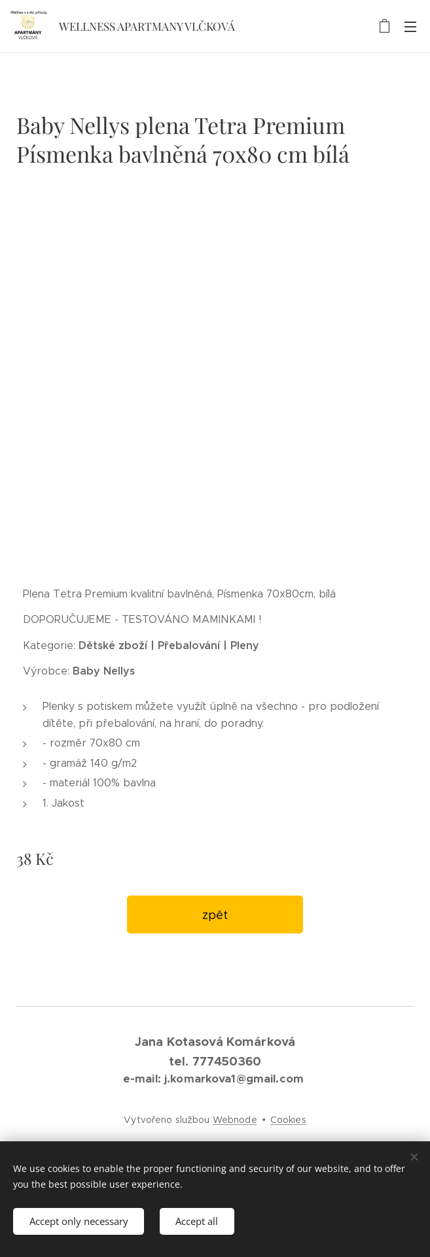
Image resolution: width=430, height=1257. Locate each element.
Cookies (288, 1120)
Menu (410, 26)
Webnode (235, 1120)
